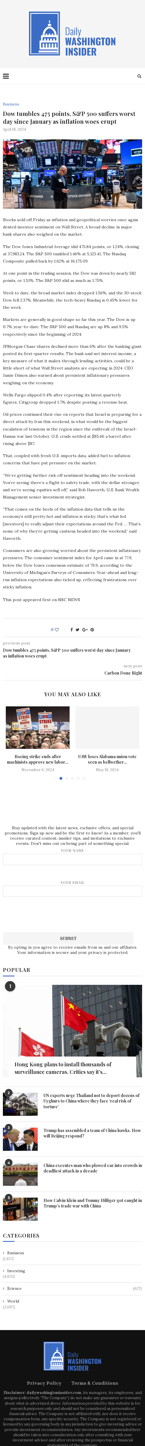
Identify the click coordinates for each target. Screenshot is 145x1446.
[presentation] (72, 914)
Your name (72, 856)
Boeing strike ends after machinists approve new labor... (37, 759)
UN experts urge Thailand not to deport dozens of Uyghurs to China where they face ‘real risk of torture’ (91, 1101)
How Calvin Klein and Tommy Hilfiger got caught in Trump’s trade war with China (93, 1203)
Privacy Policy (44, 1383)
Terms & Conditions (94, 1383)
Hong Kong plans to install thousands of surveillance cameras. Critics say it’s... (62, 1068)
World (13, 1301)
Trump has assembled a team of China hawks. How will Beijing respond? (92, 1133)
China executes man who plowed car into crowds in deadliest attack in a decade (93, 1168)
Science (74, 1289)
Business (11, 104)
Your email (72, 888)
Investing (16, 1270)
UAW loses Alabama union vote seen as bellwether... (107, 759)
